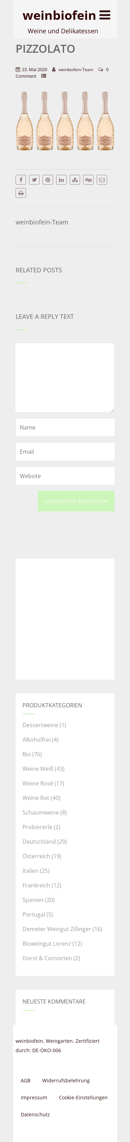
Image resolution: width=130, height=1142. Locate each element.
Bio (27, 754)
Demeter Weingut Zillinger (57, 929)
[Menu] (104, 14)
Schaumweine (41, 812)
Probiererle (37, 827)
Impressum (34, 1097)
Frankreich (36, 885)
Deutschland (39, 841)
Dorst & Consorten (47, 958)
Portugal (34, 914)
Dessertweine (40, 725)
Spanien (33, 900)
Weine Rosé (38, 783)
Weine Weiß (38, 769)
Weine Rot (36, 798)
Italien (30, 871)
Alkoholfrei (37, 739)
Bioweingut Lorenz (47, 943)
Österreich (36, 856)
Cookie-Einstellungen (83, 1097)
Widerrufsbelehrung (66, 1080)
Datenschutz (35, 1114)
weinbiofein (59, 15)
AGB (26, 1080)
